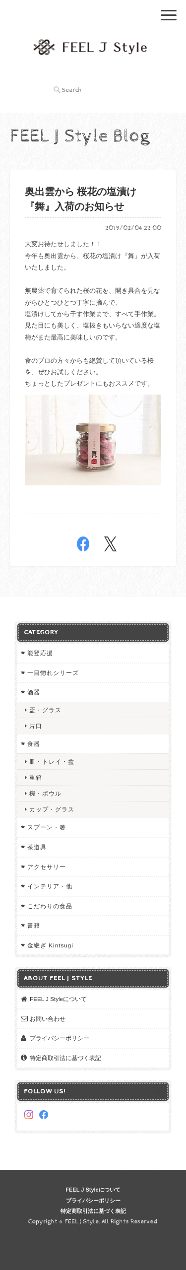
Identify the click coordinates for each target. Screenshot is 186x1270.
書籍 (33, 925)
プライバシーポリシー (59, 1038)
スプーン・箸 (46, 827)
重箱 (35, 777)
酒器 (33, 692)
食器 (33, 743)
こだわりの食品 (49, 906)
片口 (35, 726)
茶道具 (37, 847)
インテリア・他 (49, 886)
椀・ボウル (45, 793)
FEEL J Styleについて (58, 999)
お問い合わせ (47, 1018)
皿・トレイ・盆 (51, 761)
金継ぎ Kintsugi (50, 945)
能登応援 (40, 653)
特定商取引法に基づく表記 (65, 1058)
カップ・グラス (51, 809)
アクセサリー (46, 867)
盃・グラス (45, 710)
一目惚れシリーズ (53, 672)
